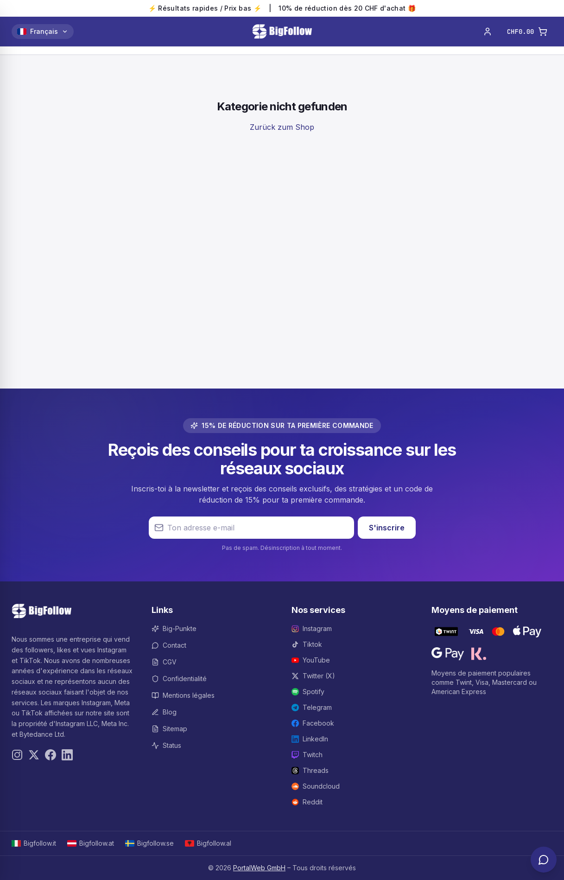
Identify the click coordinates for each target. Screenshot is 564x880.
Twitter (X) (313, 676)
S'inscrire (387, 527)
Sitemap (169, 729)
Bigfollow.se (149, 843)
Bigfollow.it (34, 843)
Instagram (312, 628)
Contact (169, 645)
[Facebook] (50, 754)
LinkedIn (310, 739)
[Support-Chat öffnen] (544, 860)
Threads (310, 770)
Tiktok (307, 644)
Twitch (307, 755)
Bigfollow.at (90, 843)
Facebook (313, 723)
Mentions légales (183, 695)
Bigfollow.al (208, 843)
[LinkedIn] (67, 754)
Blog (164, 712)
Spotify (308, 691)
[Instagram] (17, 754)
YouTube (311, 660)
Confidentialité (179, 678)
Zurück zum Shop (282, 127)
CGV (164, 662)
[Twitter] (33, 754)
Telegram (312, 707)
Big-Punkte (174, 628)
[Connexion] (487, 31)
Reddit (307, 802)
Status (166, 745)
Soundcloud (316, 786)
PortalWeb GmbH (259, 868)
